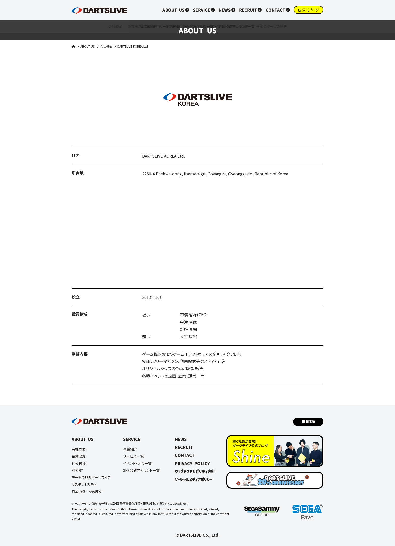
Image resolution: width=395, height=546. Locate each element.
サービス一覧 (133, 456)
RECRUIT (248, 10)
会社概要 (106, 46)
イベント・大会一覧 (137, 463)
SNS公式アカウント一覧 (141, 470)
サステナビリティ (84, 484)
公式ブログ (310, 9)
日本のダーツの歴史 (87, 491)
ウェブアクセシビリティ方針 (195, 471)
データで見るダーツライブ (91, 477)
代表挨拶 (79, 463)
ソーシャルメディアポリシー (193, 479)
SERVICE (201, 10)
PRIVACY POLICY (192, 463)
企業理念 (79, 456)
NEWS (225, 10)
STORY (77, 470)
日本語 (310, 421)
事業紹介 (130, 449)
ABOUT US (173, 10)
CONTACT (275, 10)
